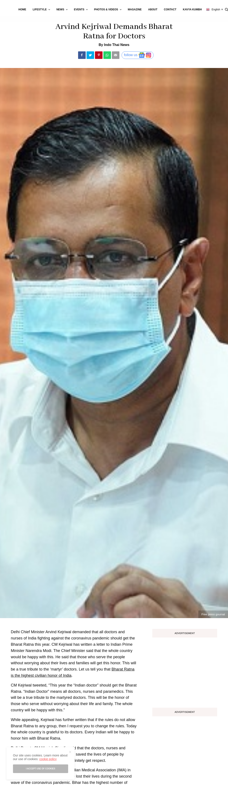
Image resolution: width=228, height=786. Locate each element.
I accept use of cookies (40, 768)
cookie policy (47, 759)
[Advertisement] (184, 671)
